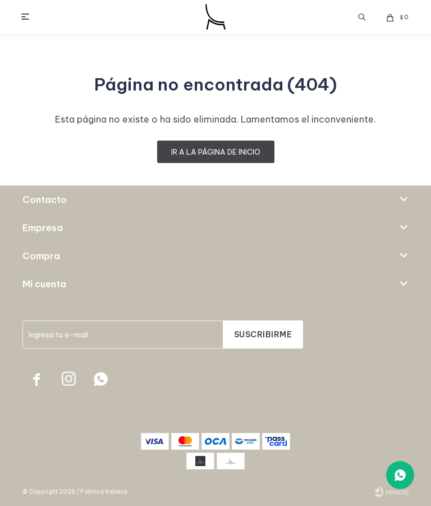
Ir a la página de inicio (215, 151)
